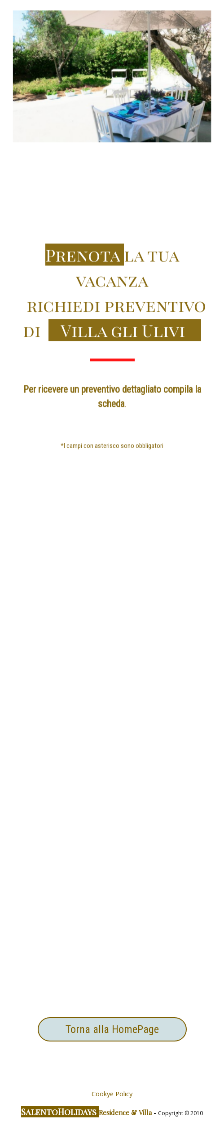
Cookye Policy (112, 1093)
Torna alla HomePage (112, 1029)
